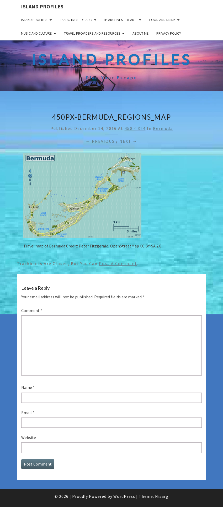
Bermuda (163, 128)
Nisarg (161, 496)
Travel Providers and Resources (92, 33)
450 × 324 (135, 128)
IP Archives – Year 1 (120, 19)
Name (28, 387)
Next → (128, 141)
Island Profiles (42, 6)
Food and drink (162, 19)
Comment (31, 310)
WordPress (124, 496)
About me (140, 33)
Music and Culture (36, 33)
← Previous (100, 141)
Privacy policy (168, 33)
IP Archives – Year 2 (76, 19)
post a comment (118, 263)
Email (27, 412)
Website (28, 437)
